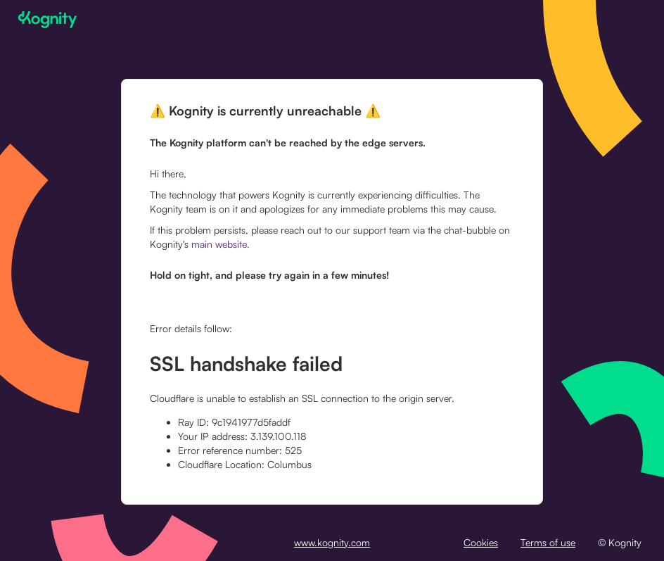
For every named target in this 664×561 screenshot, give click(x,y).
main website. (220, 244)
